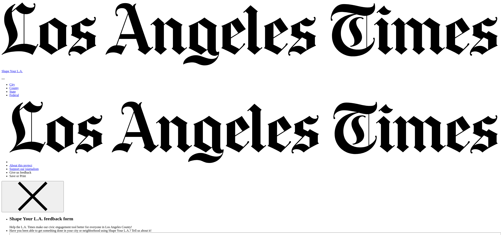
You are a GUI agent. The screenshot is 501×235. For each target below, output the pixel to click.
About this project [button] (20, 165)
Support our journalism (24, 169)
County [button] (14, 88)
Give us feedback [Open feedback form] (20, 172)
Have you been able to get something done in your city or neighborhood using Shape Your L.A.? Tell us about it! (80, 230)
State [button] (12, 91)
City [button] (12, 84)
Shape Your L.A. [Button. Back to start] (12, 71)
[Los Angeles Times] (250, 64)
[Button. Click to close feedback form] (33, 196)
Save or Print (17, 176)
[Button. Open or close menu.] (3, 79)
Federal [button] (14, 95)
